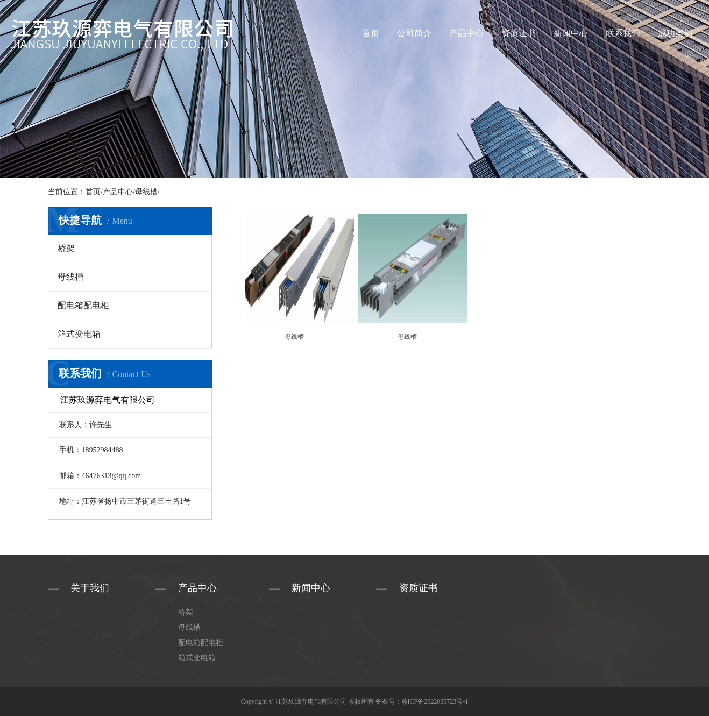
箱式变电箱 (79, 333)
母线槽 (146, 192)
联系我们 (623, 33)
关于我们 (89, 588)
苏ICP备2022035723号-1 (435, 701)
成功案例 (675, 33)
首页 (370, 33)
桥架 (66, 248)
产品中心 (466, 33)
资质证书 (518, 33)
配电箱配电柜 (83, 305)
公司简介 (414, 33)
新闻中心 (571, 33)
